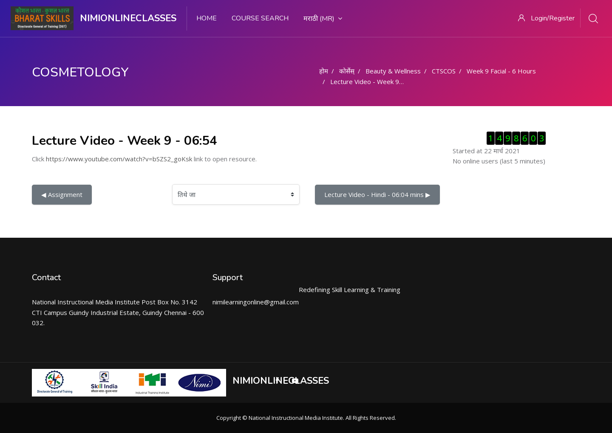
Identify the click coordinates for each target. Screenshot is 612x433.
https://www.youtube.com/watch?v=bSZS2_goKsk (119, 159)
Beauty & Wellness (393, 71)
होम (323, 71)
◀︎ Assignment (61, 194)
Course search (260, 18)
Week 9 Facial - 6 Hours (501, 71)
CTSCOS (444, 71)
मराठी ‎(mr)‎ (322, 18)
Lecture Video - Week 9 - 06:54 (376, 81)
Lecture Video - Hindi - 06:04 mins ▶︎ (377, 194)
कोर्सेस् (346, 71)
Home (206, 18)
